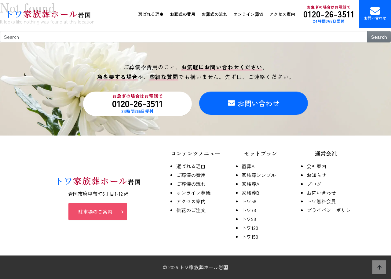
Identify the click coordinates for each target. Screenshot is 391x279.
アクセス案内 (282, 14)
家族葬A (250, 183)
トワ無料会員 (321, 201)
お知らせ (316, 175)
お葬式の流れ (214, 14)
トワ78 (249, 210)
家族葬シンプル (259, 175)
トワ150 (250, 236)
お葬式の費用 (183, 14)
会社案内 (316, 166)
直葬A (248, 166)
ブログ (314, 183)
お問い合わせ (375, 13)
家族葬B (250, 192)
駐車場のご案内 (95, 211)
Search (379, 36)
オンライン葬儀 (248, 14)
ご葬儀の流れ (191, 183)
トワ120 (250, 227)
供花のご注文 (191, 210)
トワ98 (249, 219)
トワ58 (249, 201)
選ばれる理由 (151, 14)
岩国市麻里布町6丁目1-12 (98, 193)
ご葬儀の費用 (191, 175)
